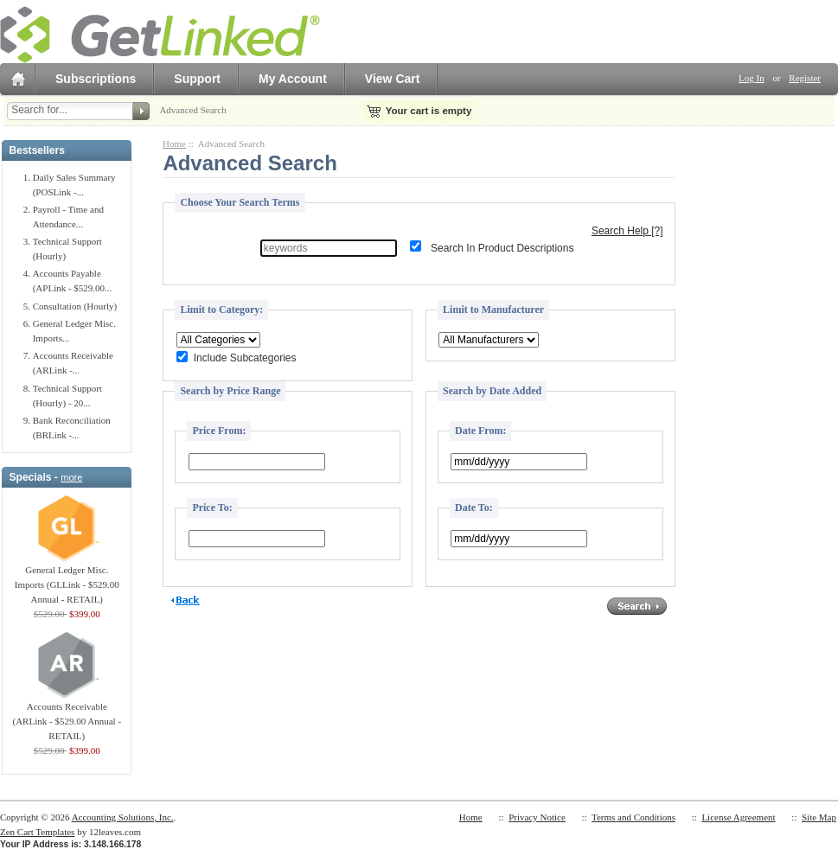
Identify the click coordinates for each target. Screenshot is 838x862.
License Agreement (738, 817)
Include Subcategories (245, 359)
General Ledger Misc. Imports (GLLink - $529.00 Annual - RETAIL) (67, 579)
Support (197, 79)
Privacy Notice (537, 817)
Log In (751, 78)
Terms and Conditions (633, 817)
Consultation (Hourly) (75, 306)
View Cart (392, 79)
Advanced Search (192, 110)
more (71, 477)
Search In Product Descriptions (502, 248)
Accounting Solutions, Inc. (123, 817)
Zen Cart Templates (37, 832)
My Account (293, 79)
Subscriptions (95, 79)
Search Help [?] (627, 231)
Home (174, 143)
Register (805, 78)
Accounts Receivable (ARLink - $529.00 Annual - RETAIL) (67, 716)
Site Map (819, 817)
